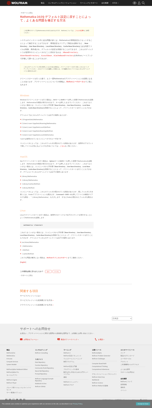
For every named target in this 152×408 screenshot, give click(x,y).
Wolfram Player (12, 383)
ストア (123, 353)
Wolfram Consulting (41, 353)
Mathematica (11, 356)
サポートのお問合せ (127, 372)
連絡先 (123, 387)
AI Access (9, 359)
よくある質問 (125, 369)
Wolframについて (126, 382)
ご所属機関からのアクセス (130, 364)
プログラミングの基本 (71, 369)
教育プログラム (69, 362)
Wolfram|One (11, 353)
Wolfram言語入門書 (70, 366)
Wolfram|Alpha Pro (13, 372)
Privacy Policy (77, 404)
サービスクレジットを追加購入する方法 (36, 300)
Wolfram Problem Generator (101, 356)
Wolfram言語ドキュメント (72, 356)
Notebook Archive (40, 384)
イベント (124, 390)
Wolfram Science (97, 383)
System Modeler (12, 364)
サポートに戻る (27, 13)
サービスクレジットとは (30, 296)
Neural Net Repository (42, 371)
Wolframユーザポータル (75, 82)
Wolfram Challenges (98, 359)
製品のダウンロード (127, 356)
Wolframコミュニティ (71, 382)
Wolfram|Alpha (97, 353)
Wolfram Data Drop (98, 377)
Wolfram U (67, 353)
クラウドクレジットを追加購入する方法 (36, 305)
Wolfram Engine (12, 380)
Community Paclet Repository (44, 368)
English (23, 262)
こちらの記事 (79, 30)
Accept (143, 404)
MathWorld (95, 380)
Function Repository (41, 365)
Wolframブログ (69, 385)
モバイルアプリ (12, 375)
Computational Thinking (100, 366)
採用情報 (124, 384)
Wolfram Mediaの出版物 (100, 386)
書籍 (65, 377)
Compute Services (12, 362)
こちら (62, 146)
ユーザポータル (126, 359)
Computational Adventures (100, 369)
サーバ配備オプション (14, 393)
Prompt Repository (41, 374)
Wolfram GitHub (40, 387)
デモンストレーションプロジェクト (104, 374)
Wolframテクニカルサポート (57, 258)
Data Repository (40, 362)
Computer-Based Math (99, 364)
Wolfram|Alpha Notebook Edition (17, 369)
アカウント (124, 362)
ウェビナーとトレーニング (73, 359)
